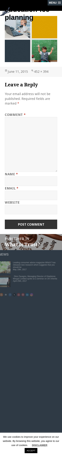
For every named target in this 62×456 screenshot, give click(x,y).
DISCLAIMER (39, 445)
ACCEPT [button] (31, 450)
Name (11, 174)
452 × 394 (41, 71)
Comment (15, 114)
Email (11, 188)
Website (12, 202)
